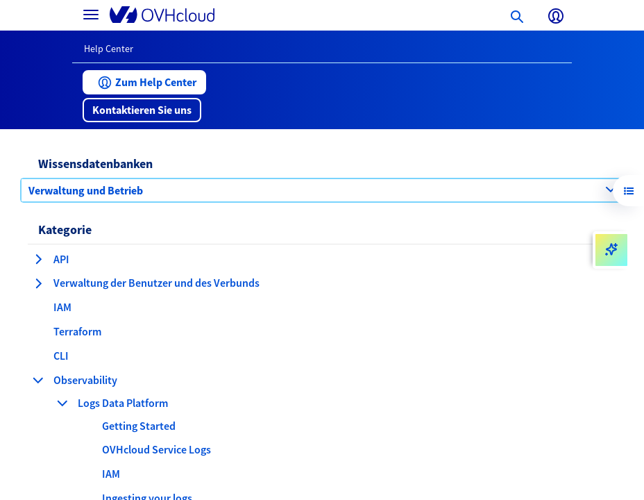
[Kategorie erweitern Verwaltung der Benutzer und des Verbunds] (38, 283)
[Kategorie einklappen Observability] (38, 380)
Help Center (108, 48)
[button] (144, 82)
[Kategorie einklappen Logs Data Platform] (62, 403)
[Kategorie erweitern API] (38, 259)
